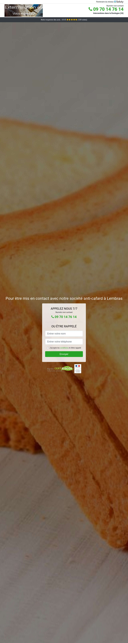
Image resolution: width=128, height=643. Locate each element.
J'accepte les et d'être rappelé (65, 348)
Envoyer (64, 354)
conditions (64, 348)
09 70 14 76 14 (106, 9)
